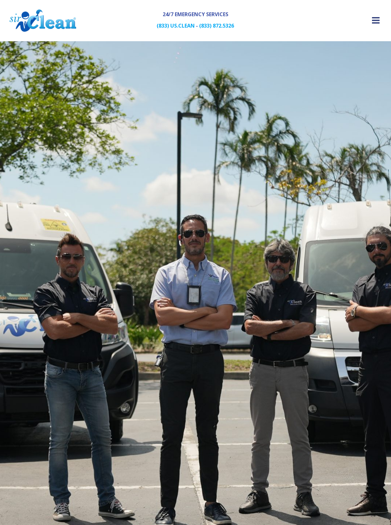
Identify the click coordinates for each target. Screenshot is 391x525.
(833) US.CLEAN (176, 25)
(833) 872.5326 (216, 25)
